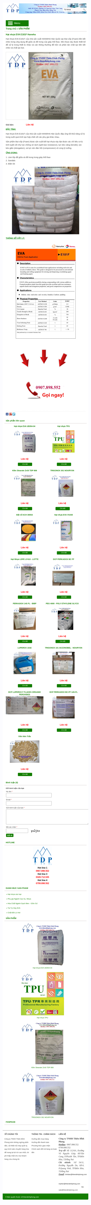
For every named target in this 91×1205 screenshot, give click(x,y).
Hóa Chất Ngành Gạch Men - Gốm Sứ (22, 903)
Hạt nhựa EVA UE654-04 (24, 426)
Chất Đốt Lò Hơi (13, 913)
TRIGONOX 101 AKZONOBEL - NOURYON (63, 648)
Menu (17, 23)
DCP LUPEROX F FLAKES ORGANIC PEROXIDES (24, 693)
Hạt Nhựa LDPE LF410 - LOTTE (24, 559)
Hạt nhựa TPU (63, 426)
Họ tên (9, 792)
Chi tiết (25, 464)
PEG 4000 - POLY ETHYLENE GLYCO (62, 603)
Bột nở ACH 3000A (24, 515)
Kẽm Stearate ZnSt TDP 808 (24, 470)
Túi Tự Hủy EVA (13, 908)
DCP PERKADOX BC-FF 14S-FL (63, 692)
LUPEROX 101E (25, 648)
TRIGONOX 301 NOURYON (62, 470)
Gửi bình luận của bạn (15, 808)
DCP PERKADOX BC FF (63, 559)
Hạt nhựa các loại (13, 894)
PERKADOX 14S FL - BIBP (24, 603)
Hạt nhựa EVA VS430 (63, 515)
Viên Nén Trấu (24, 736)
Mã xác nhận (11, 827)
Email (9, 800)
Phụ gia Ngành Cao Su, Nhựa (18, 899)
